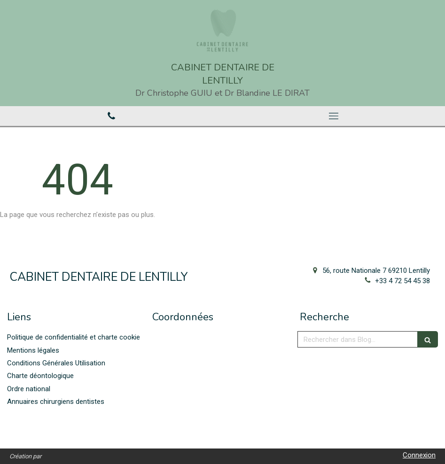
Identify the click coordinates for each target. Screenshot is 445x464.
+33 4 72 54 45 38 (402, 281)
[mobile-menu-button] (334, 116)
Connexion (419, 455)
